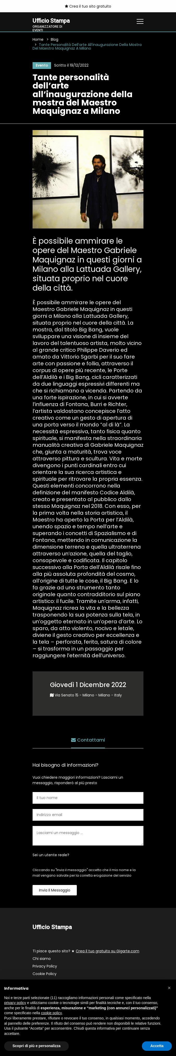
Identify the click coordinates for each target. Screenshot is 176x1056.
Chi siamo (42, 959)
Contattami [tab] (88, 740)
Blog (54, 40)
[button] (169, 988)
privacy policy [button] (15, 1003)
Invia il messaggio (54, 890)
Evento (41, 65)
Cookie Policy (44, 974)
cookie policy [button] (51, 1013)
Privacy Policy (45, 966)
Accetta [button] (157, 1046)
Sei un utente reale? (51, 855)
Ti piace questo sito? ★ (86, 951)
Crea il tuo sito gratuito (88, 6)
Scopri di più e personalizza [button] (36, 1046)
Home (38, 40)
